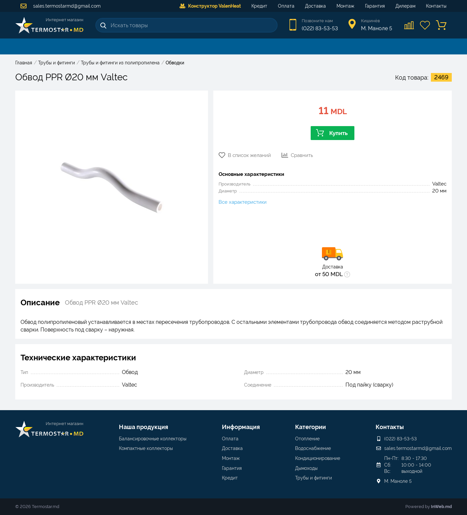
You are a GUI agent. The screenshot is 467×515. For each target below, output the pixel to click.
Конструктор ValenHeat (210, 6)
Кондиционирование (317, 458)
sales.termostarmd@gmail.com (61, 6)
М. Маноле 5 (398, 481)
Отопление (307, 438)
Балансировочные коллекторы (152, 438)
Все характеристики (243, 202)
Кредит (259, 6)
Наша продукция (143, 426)
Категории (310, 426)
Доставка (315, 6)
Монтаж (345, 6)
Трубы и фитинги (313, 477)
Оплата (286, 6)
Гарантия (375, 6)
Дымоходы (306, 468)
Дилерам (405, 6)
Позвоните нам (317, 20)
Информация (241, 426)
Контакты (436, 6)
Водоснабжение (313, 448)
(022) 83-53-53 (320, 28)
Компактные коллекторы (146, 448)
